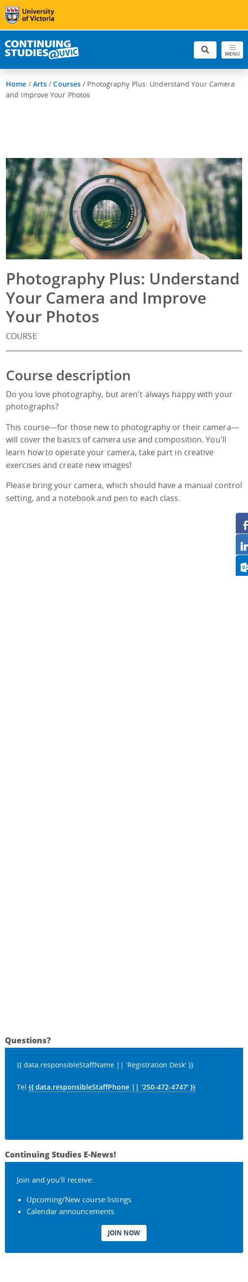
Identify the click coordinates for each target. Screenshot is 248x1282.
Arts (40, 84)
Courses (67, 84)
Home (16, 84)
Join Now (124, 1232)
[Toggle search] (205, 50)
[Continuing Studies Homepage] (42, 50)
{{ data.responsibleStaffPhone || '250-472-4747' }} (112, 1087)
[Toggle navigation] (232, 50)
